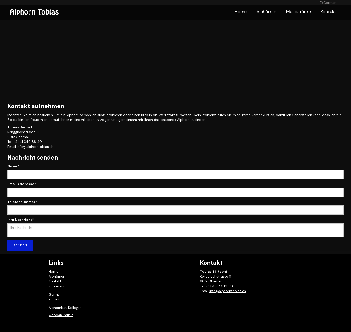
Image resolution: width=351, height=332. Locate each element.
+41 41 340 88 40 (27, 141)
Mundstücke (298, 12)
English (54, 299)
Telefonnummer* (22, 202)
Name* (13, 166)
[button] (327, 2)
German (55, 294)
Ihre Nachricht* (20, 219)
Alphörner (266, 12)
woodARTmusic (61, 315)
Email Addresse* (21, 184)
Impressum (58, 286)
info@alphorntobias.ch (35, 146)
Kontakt (328, 12)
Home (241, 12)
